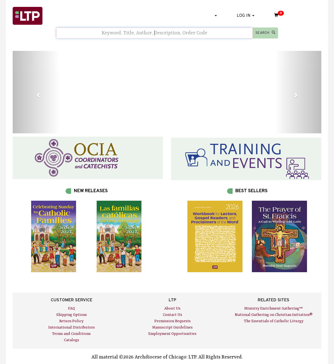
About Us (172, 308)
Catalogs (71, 340)
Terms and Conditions (71, 334)
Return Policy (71, 321)
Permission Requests (172, 321)
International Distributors (71, 327)
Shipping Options (71, 315)
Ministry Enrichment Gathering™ (273, 308)
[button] (36, 92)
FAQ (71, 308)
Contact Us (172, 315)
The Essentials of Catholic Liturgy (273, 321)
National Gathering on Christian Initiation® (274, 315)
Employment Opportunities (172, 334)
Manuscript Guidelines (172, 327)
